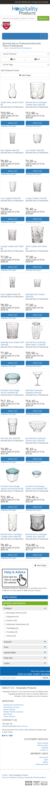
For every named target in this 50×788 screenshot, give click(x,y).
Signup (45, 762)
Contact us (44, 750)
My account (43, 757)
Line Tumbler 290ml (35, 150)
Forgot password (41, 764)
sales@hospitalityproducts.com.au (14, 726)
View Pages (25, 75)
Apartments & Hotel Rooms (13, 705)
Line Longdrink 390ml (10, 198)
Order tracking (42, 743)
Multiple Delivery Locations (13, 712)
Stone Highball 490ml (10, 294)
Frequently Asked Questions (35, 777)
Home (6, 48)
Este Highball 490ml (10, 150)
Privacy (20, 777)
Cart (17, 2)
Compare (36, 2)
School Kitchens (9, 716)
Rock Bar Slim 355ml (10, 438)
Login (46, 760)
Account (45, 2)
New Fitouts (7, 714)
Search (43, 18)
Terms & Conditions (9, 777)
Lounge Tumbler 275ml (36, 198)
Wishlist (26, 2)
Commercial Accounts (11, 707)
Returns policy (42, 745)
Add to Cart (12, 123)
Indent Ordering (9, 709)
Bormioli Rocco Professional (20, 48)
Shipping (44, 748)
